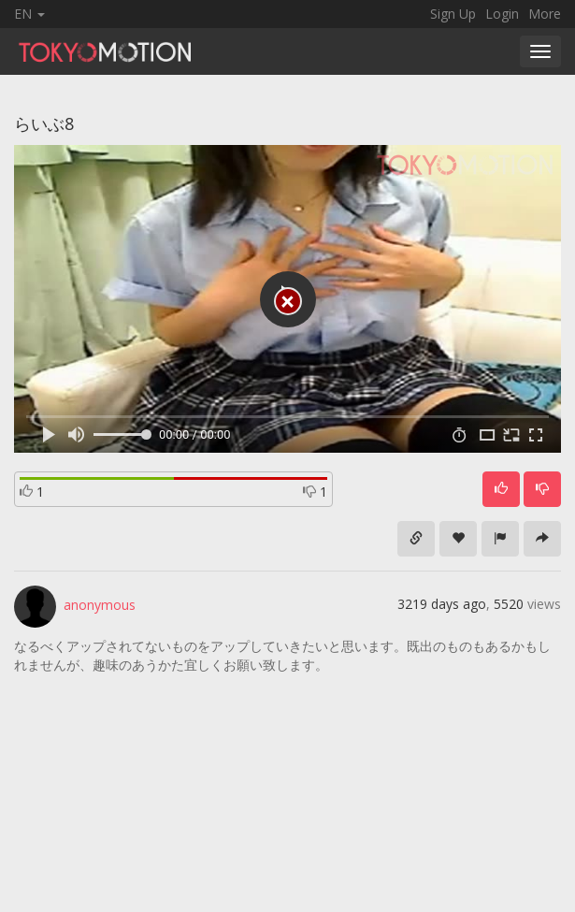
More (544, 13)
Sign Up (453, 13)
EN (29, 13)
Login (502, 13)
